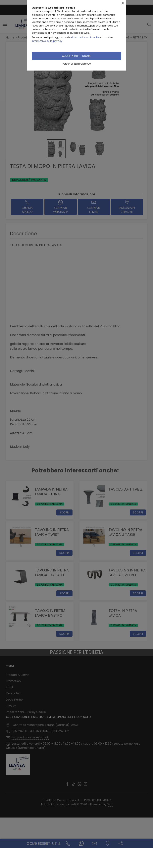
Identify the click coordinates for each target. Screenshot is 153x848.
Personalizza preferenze (77, 63)
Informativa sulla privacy (47, 41)
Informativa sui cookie (85, 37)
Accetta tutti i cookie (76, 56)
